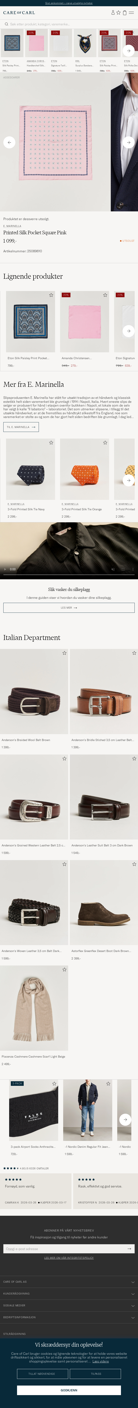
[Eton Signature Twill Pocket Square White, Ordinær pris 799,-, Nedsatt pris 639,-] (61, 51)
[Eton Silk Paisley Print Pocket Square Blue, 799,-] (12, 51)
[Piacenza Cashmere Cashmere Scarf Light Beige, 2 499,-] (34, 1015)
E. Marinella (12, 226)
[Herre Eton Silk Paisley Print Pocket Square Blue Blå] (12, 43)
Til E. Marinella (21, 427)
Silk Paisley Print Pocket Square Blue (11, 65)
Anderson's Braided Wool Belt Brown (26, 740)
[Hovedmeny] (131, 13)
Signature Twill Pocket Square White (58, 65)
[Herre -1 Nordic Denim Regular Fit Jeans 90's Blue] (87, 1110)
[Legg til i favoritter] (50, 296)
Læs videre (100, 1361)
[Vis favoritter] (118, 12)
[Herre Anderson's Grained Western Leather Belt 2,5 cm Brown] (34, 797)
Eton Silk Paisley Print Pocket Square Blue (27, 358)
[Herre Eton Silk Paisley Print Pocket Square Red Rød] (109, 43)
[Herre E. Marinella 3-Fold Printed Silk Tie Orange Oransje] (84, 469)
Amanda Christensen (36, 61)
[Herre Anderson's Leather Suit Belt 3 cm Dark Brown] (104, 797)
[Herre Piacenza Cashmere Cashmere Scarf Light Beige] (34, 1008)
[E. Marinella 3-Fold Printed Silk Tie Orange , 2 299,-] (85, 479)
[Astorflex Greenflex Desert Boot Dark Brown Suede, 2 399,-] (104, 910)
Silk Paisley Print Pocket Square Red (109, 65)
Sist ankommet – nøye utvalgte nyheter (69, 3)
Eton (5, 61)
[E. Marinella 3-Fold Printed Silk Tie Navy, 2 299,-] (31, 479)
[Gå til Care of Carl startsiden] (19, 12)
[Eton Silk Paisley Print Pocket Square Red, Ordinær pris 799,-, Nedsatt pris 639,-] (109, 51)
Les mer (66, 607)
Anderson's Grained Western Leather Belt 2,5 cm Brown (33, 845)
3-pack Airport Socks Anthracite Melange (32, 1147)
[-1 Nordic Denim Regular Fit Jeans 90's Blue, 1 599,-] (88, 1118)
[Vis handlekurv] (125, 13)
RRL (77, 61)
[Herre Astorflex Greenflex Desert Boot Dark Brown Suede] (104, 902)
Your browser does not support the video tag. (69, 550)
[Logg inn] (113, 12)
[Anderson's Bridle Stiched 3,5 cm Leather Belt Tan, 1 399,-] (104, 699)
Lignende (33, 276)
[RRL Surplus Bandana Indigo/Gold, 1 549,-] (85, 51)
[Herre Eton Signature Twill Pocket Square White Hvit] (60, 43)
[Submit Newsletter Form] (129, 1248)
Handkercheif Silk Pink (35, 65)
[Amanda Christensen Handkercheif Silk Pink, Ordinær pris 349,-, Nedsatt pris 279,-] (36, 51)
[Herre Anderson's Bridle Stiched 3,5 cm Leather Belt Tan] (104, 691)
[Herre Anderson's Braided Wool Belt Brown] (34, 691)
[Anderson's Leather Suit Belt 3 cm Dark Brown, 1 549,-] (104, 805)
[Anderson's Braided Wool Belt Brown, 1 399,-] (34, 699)
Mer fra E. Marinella (33, 384)
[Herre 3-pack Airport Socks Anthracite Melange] (33, 1110)
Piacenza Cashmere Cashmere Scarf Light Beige (33, 1056)
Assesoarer (11, 77)
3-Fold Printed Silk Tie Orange (82, 509)
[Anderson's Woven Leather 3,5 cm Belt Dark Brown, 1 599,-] (34, 910)
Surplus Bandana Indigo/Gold (83, 65)
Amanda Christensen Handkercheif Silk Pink (77, 358)
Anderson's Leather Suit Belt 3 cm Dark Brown (102, 845)
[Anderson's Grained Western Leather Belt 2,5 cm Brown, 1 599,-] (34, 805)
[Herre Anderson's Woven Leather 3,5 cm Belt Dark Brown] (34, 902)
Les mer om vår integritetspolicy (69, 1258)
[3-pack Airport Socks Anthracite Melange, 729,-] (34, 1118)
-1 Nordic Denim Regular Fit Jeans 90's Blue (87, 1147)
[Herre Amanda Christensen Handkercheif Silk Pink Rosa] (36, 43)
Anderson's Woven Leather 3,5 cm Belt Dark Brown (30, 951)
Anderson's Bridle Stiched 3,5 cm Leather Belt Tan (101, 740)
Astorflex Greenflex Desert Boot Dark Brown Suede (100, 951)
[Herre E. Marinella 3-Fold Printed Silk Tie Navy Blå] (30, 469)
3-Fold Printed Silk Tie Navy (26, 509)
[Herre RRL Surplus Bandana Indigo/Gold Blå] (85, 43)
